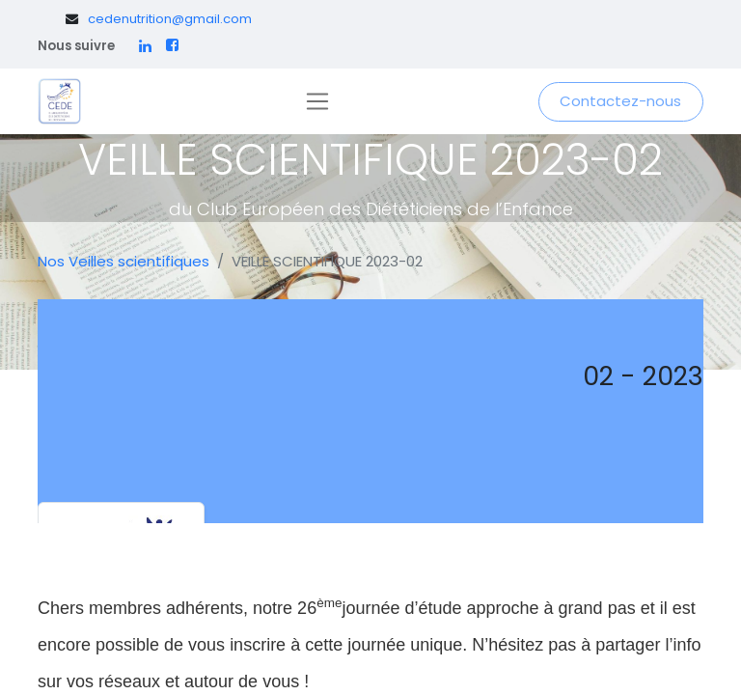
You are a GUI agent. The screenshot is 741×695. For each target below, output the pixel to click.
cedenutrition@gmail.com (170, 19)
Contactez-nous (620, 101)
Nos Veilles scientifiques (123, 261)
